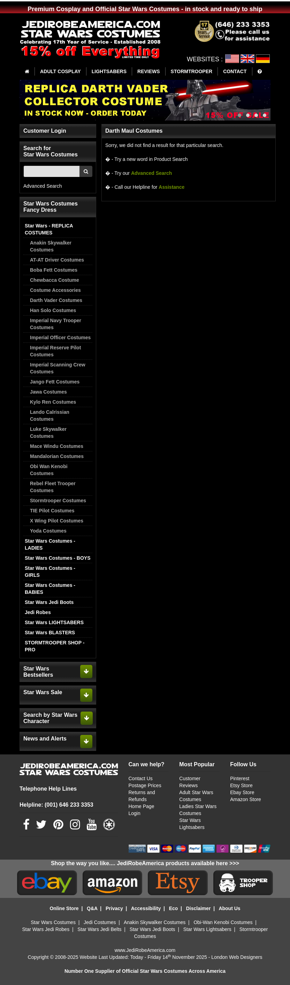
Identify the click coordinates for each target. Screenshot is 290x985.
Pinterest (239, 778)
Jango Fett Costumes (54, 382)
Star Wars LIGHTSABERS (54, 622)
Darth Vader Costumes (56, 300)
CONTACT (234, 71)
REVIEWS (148, 71)
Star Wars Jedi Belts (99, 929)
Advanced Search (42, 186)
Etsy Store (241, 785)
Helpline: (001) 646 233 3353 (56, 805)
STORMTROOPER (192, 71)
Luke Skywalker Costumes (48, 432)
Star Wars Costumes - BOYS (58, 558)
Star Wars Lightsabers (207, 929)
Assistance (171, 187)
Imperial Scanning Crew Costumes (57, 368)
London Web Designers (236, 957)
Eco (173, 908)
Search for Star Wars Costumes (50, 151)
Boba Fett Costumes (53, 270)
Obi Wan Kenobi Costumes (49, 470)
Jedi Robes (38, 612)
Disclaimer (198, 908)
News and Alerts (45, 739)
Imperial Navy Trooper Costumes (55, 324)
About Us (229, 908)
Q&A (92, 908)
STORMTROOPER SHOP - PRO (54, 646)
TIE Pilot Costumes (52, 510)
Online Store (63, 908)
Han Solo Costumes (53, 310)
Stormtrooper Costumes (58, 500)
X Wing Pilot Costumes (56, 520)
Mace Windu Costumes (56, 446)
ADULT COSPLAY (60, 71)
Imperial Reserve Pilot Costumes (55, 351)
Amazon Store (245, 799)
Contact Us (141, 778)
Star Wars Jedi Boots (49, 602)
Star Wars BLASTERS (50, 632)
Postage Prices (145, 785)
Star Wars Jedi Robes (46, 929)
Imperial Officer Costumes (60, 337)
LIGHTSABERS (109, 71)
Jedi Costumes (100, 922)
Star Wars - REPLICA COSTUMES (49, 229)
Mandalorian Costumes (57, 456)
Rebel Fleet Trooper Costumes (53, 487)
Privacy (114, 908)
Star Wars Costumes (53, 922)
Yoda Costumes (48, 531)
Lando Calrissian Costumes (49, 415)
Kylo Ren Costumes (53, 402)
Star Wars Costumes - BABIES (50, 588)
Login (134, 813)
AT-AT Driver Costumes (57, 260)
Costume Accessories (55, 290)
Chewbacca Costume (54, 280)
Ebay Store (242, 792)
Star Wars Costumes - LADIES (50, 544)
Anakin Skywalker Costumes (50, 246)
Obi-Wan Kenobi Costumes (222, 922)
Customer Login (44, 131)
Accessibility (146, 908)
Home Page (141, 806)
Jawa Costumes (48, 392)
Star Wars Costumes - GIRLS (50, 571)
